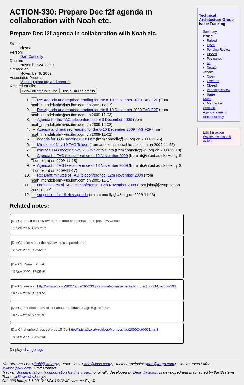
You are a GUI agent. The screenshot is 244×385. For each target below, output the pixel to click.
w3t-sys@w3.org (29, 376)
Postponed (214, 58)
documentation (29, 372)
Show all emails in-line (39, 91)
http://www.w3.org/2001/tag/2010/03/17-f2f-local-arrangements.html (88, 286)
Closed (212, 54)
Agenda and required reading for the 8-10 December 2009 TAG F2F (94, 129)
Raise (211, 94)
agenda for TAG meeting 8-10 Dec (66, 139)
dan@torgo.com (160, 364)
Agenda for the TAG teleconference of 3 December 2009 (84, 119)
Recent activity (213, 117)
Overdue (213, 81)
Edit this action (213, 132)
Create (212, 67)
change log (32, 350)
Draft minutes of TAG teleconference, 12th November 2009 (86, 185)
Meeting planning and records (45, 82)
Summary (210, 32)
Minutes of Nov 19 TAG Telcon (62, 144)
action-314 (150, 286)
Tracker (215, 103)
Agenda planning (215, 112)
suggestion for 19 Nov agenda (62, 195)
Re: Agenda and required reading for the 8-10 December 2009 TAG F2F (97, 100)
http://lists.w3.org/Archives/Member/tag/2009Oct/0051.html (113, 329)
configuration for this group (67, 372)
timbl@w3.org (45, 364)
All (208, 63)
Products (209, 108)
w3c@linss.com (96, 364)
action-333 (168, 286)
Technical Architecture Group (216, 17)
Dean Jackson (145, 372)
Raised (212, 40)
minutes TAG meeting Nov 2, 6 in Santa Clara (75, 150)
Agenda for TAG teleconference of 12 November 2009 (82, 156)
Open (211, 45)
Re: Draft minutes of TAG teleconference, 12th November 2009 (90, 175)
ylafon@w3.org (17, 368)
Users (207, 99)
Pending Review (218, 49)
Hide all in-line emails (78, 91)
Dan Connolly (31, 56)
